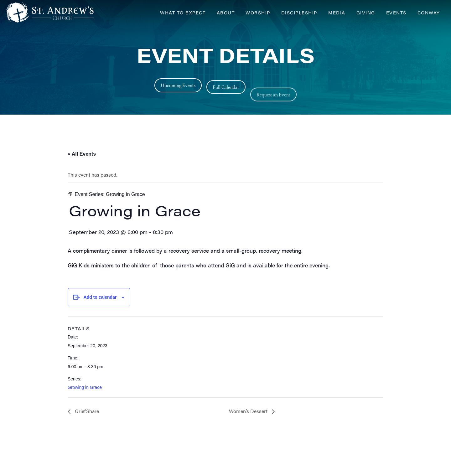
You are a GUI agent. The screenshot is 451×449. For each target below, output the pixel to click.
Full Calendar (226, 102)
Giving (365, 12)
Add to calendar (100, 297)
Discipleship (299, 12)
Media (336, 12)
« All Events (82, 154)
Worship (258, 12)
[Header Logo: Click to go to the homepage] (56, 13)
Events (396, 12)
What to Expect (182, 12)
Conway (428, 12)
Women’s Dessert (249, 411)
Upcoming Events (178, 90)
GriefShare (86, 411)
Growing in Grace (85, 387)
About (226, 12)
